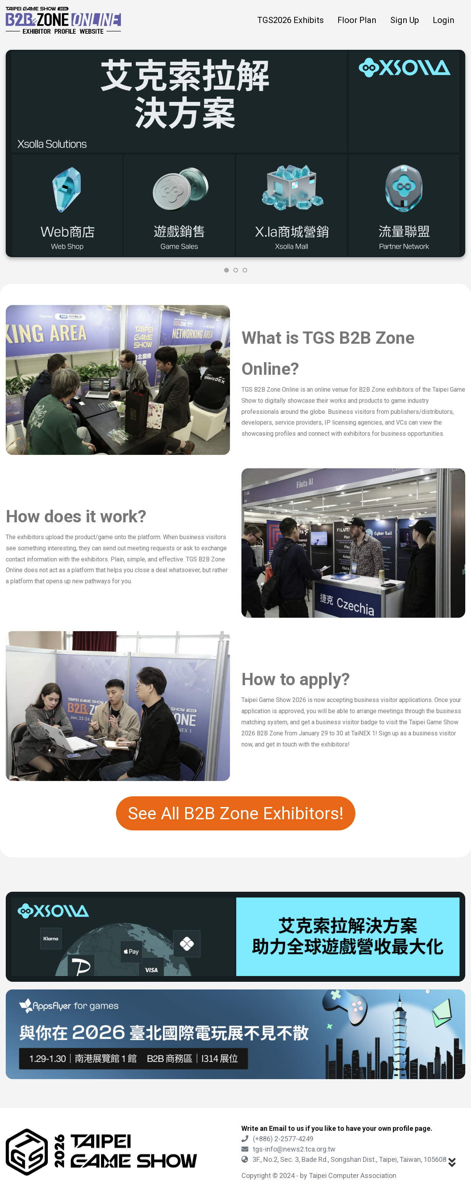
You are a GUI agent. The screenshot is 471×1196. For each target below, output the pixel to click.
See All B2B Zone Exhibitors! (236, 813)
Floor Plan (356, 20)
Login (444, 20)
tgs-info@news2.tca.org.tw (288, 1149)
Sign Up (404, 20)
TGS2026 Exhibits (290, 20)
